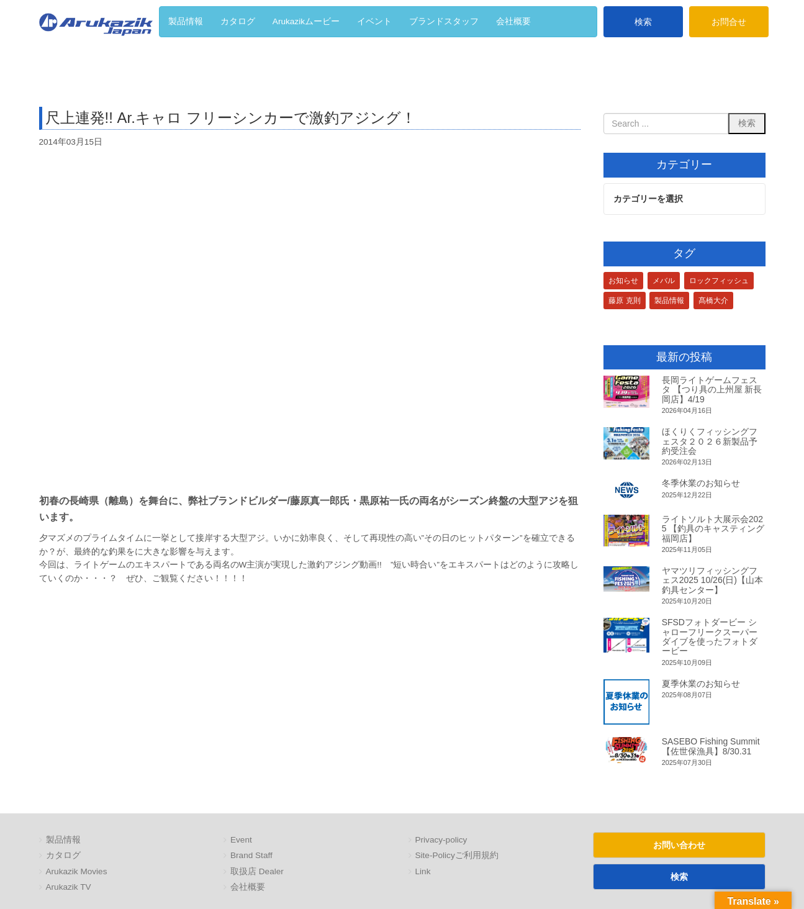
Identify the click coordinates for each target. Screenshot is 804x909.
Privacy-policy (441, 840)
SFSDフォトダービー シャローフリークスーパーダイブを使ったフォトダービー (709, 637)
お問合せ (728, 22)
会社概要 (247, 887)
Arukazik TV (68, 887)
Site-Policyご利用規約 (457, 856)
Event (241, 840)
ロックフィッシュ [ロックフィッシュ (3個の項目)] (719, 281)
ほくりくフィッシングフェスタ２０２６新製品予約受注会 (709, 441)
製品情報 (63, 840)
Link (423, 872)
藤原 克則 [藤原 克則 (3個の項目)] (624, 301)
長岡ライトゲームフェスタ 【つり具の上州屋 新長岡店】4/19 (712, 390)
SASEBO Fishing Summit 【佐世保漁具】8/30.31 (711, 746)
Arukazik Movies (76, 872)
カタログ (63, 856)
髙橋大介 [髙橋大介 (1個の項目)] (713, 301)
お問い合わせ (679, 845)
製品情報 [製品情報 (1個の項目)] (669, 301)
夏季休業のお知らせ (701, 684)
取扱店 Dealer (257, 872)
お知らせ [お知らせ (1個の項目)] (623, 281)
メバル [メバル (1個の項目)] (664, 281)
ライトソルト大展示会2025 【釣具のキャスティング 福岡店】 (713, 528)
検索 (643, 22)
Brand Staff (251, 856)
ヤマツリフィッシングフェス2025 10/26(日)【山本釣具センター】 (712, 580)
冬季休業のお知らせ (701, 484)
